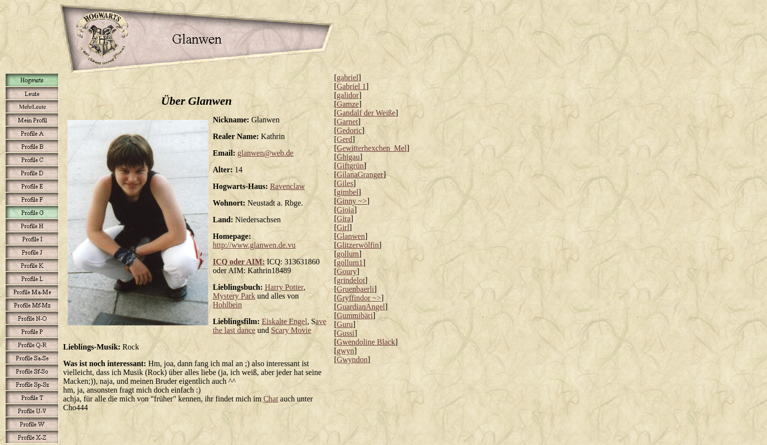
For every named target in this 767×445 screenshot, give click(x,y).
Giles (345, 183)
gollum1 (349, 262)
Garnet (347, 121)
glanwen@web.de (265, 153)
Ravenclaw (287, 186)
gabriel (347, 77)
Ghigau (348, 157)
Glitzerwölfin (358, 245)
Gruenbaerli (355, 289)
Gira (343, 218)
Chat (270, 399)
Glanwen (351, 236)
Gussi (345, 333)
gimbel (347, 192)
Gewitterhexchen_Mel (371, 148)
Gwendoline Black (366, 342)
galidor (348, 95)
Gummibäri (355, 315)
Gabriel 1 (351, 86)
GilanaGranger (360, 174)
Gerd (344, 139)
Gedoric (349, 130)
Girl (343, 227)
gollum (348, 254)
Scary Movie (291, 330)
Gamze (348, 104)
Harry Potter (284, 287)
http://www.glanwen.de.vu (254, 245)
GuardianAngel (361, 307)
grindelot (351, 280)
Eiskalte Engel (284, 321)
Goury (347, 271)
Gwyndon (352, 359)
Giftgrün (350, 166)
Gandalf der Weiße (366, 113)
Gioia (345, 210)
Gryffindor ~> (359, 298)
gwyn (345, 351)
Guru (345, 324)
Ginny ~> (352, 201)
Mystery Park (234, 296)
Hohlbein (227, 305)
